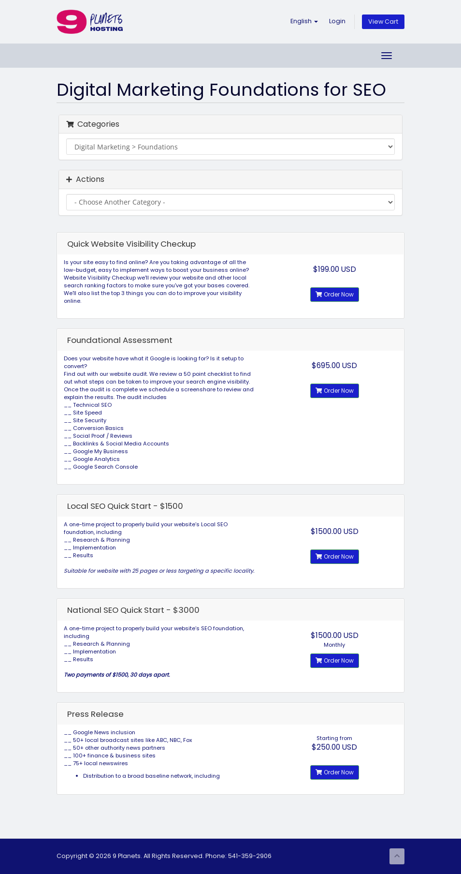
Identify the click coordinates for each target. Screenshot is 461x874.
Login (337, 21)
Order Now (335, 294)
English (304, 21)
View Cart (383, 21)
